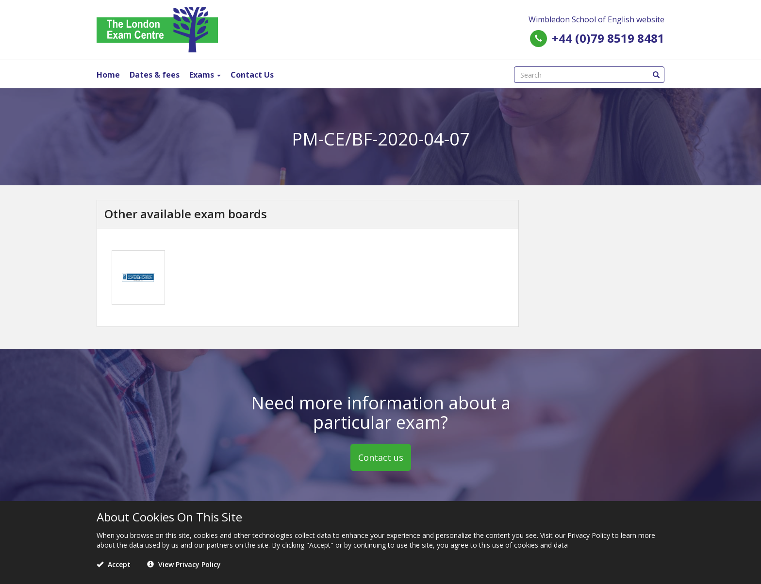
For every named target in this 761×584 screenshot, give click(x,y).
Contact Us (252, 74)
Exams (205, 74)
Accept (114, 564)
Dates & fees (155, 74)
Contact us (380, 457)
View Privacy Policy (184, 564)
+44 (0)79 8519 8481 (608, 38)
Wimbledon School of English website (596, 19)
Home (108, 74)
